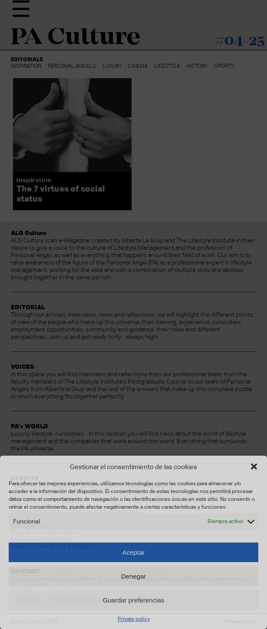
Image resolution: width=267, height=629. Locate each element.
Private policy (134, 619)
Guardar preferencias (134, 600)
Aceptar (133, 552)
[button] (254, 466)
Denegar (133, 576)
